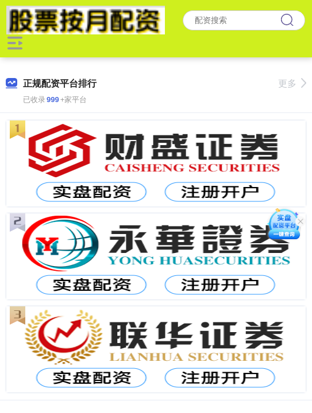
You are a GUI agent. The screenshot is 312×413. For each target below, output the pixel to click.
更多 (292, 83)
